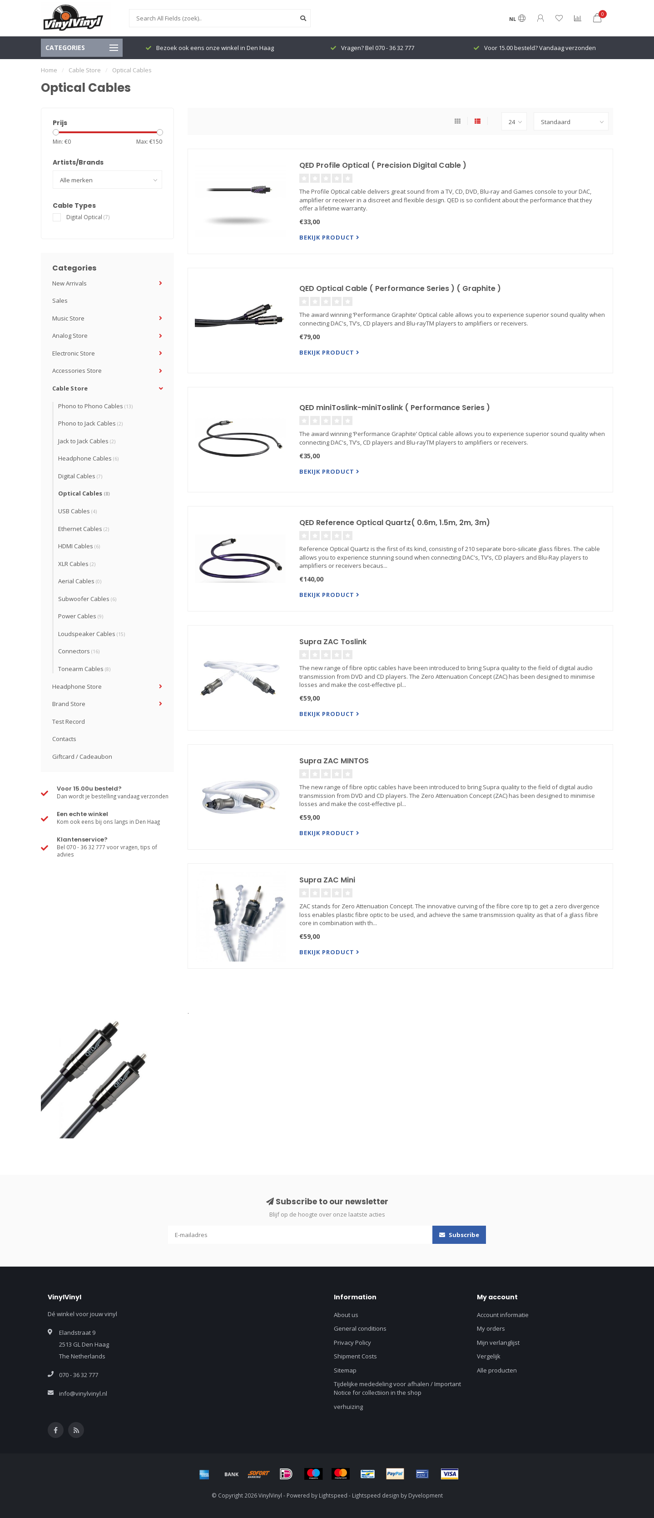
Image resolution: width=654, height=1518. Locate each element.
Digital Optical (88, 216)
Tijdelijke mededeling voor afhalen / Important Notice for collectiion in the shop (397, 1388)
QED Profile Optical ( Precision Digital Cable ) (382, 165)
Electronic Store (73, 353)
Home (49, 70)
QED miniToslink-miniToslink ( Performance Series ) (394, 407)
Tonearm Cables (84, 669)
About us (346, 1315)
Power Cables (80, 616)
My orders (491, 1328)
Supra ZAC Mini (327, 880)
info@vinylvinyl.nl (83, 1393)
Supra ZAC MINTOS (334, 761)
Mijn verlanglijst (498, 1342)
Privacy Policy (352, 1342)
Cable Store (70, 388)
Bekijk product (329, 237)
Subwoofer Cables (87, 599)
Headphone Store (77, 686)
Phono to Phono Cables (95, 406)
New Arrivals (69, 283)
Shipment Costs (355, 1356)
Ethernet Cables (83, 529)
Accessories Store (77, 370)
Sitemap (345, 1370)
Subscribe (459, 1235)
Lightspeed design (375, 1495)
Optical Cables (84, 493)
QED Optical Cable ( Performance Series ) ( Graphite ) (400, 288)
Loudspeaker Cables (91, 634)
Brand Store (68, 704)
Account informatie (503, 1315)
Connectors (78, 651)
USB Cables (77, 511)
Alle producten (497, 1370)
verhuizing (348, 1407)
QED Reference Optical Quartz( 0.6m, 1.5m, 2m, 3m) (394, 522)
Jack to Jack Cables (86, 441)
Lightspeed (333, 1495)
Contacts (64, 739)
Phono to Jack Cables (90, 423)
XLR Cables (76, 564)
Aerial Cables (79, 581)
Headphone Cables (88, 458)
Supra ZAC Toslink (333, 641)
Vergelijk (488, 1356)
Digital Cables (80, 476)
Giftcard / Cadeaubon (82, 756)
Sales (60, 300)
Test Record (68, 721)
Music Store (68, 318)
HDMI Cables (79, 546)
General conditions (360, 1328)
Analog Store (70, 335)
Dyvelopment (425, 1495)
